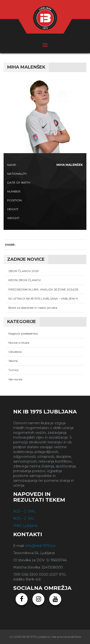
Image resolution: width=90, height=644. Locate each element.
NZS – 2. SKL (24, 518)
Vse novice (15, 379)
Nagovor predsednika (23, 333)
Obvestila (15, 352)
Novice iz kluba (18, 342)
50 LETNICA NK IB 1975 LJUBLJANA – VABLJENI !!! (43, 298)
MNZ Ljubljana (25, 525)
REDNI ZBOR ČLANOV (24, 280)
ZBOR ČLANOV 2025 (23, 271)
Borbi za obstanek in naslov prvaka (32, 307)
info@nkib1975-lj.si (40, 546)
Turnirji (13, 370)
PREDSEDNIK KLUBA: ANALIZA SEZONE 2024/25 (43, 289)
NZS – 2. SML (24, 511)
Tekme (13, 361)
